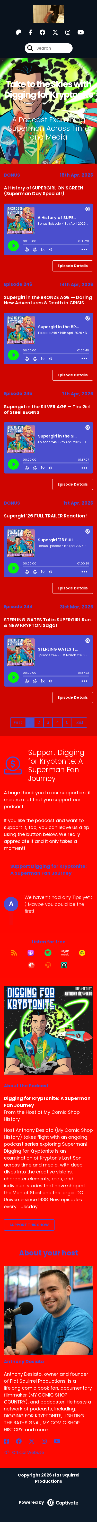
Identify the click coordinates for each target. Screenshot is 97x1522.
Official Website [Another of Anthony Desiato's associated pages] (24, 1452)
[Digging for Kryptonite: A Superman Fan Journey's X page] (52, 33)
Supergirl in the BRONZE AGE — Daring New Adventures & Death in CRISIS (48, 300)
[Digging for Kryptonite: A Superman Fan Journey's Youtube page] (77, 33)
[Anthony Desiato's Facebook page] (9, 1441)
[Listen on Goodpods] (82, 953)
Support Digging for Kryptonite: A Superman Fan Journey (48, 869)
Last (79, 722)
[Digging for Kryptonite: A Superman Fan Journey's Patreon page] (19, 33)
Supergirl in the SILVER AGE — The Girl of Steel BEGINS (47, 409)
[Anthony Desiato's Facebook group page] (22, 1441)
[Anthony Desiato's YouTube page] (60, 1441)
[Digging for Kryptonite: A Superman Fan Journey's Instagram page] (64, 33)
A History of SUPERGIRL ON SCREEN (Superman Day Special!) (43, 191)
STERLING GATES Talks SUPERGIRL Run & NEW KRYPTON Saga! (47, 622)
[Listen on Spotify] (48, 953)
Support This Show (29, 1224)
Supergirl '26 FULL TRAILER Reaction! (45, 516)
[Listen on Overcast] (48, 965)
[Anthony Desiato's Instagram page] (47, 1441)
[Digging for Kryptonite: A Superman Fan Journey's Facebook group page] (39, 33)
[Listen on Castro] (64, 965)
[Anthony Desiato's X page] (35, 1441)
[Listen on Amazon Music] (65, 953)
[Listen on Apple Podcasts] (31, 953)
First (18, 722)
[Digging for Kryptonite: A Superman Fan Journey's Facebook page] (27, 33)
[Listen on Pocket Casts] (31, 965)
